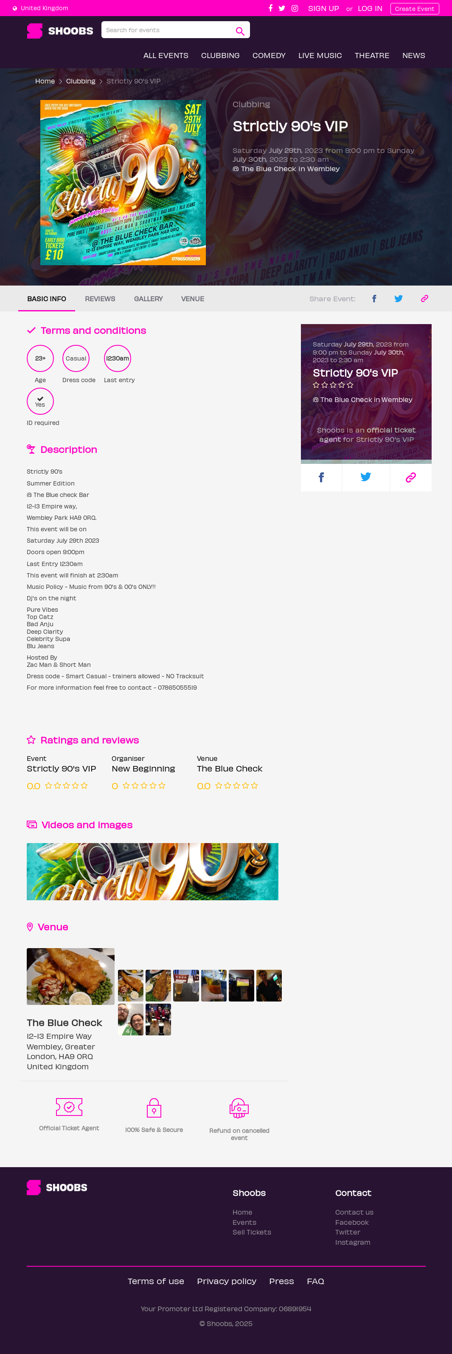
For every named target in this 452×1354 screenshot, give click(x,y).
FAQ (315, 1280)
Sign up (323, 7)
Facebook (352, 1222)
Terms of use (156, 1280)
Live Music (320, 54)
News (413, 54)
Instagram (353, 1242)
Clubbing (220, 54)
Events (244, 1222)
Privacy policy (226, 1280)
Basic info (46, 298)
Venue (192, 298)
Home (45, 81)
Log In (370, 7)
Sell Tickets (252, 1232)
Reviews (100, 298)
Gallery (148, 298)
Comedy (269, 54)
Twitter (347, 1232)
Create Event (415, 8)
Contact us (354, 1212)
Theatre (372, 54)
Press (281, 1280)
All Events (165, 54)
